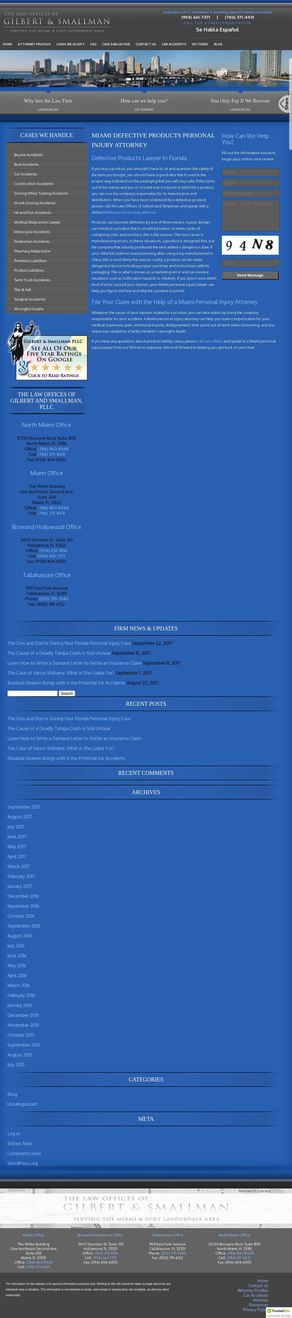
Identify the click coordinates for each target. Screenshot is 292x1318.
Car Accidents (174, 44)
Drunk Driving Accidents (35, 203)
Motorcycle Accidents (32, 231)
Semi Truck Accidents (32, 280)
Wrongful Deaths (29, 309)
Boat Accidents (26, 164)
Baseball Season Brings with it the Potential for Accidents (66, 683)
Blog (218, 44)
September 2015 (23, 1045)
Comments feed (24, 1153)
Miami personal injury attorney (130, 212)
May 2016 (16, 965)
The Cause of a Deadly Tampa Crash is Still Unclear (59, 653)
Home (7, 44)
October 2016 (21, 916)
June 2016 (16, 955)
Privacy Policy (255, 1309)
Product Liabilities (29, 270)
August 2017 (19, 817)
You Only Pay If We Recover (240, 101)
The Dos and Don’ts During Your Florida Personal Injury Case (69, 643)
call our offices (210, 341)
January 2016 (19, 1005)
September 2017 (23, 807)
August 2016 (19, 936)
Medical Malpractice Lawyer (37, 222)
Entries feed (19, 1143)
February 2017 (21, 876)
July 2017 (16, 827)
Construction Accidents (33, 183)
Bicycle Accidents (28, 154)
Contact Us (146, 44)
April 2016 (17, 975)
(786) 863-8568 (53, 449)
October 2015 (21, 1035)
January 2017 (19, 886)
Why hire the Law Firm (48, 101)
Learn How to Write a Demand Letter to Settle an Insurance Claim (74, 663)
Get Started (144, 110)
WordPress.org (22, 1163)
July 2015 (16, 1065)
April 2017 (17, 856)
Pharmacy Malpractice (32, 251)
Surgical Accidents (29, 299)
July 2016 (16, 946)
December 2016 (23, 896)
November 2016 (23, 906)
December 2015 (23, 1015)
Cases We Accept (70, 44)
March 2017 (18, 866)
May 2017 (16, 846)
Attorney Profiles (34, 44)
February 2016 (21, 995)
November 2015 (23, 1025)
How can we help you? (144, 101)
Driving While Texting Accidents (41, 193)
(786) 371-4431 (239, 17)
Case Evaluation (116, 44)
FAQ (93, 44)
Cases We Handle (46, 135)
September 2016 (23, 926)
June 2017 (16, 836)
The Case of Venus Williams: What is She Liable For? (60, 673)
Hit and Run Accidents (32, 212)
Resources (258, 1304)
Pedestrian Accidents (32, 241)
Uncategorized (22, 1104)
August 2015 (19, 1055)
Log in (13, 1133)
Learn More (48, 110)
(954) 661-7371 (195, 17)
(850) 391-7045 (53, 598)
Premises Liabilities (30, 260)
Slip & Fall (22, 289)
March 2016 (18, 985)
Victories (200, 44)
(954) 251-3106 (53, 550)
